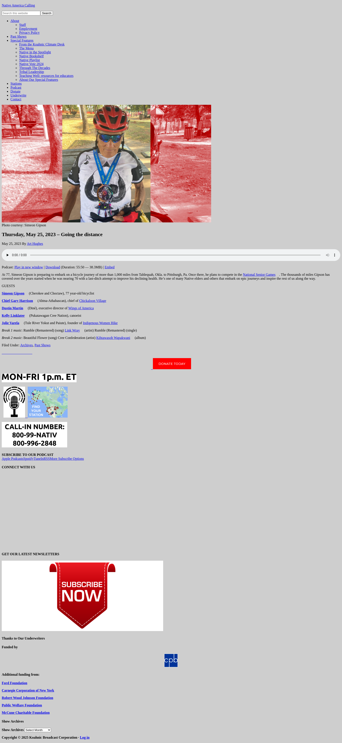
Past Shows (42, 345)
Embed (110, 267)
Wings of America (81, 308)
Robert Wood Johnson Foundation (27, 698)
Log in (84, 737)
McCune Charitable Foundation (26, 712)
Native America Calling (18, 5)
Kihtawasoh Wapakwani (113, 338)
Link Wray (72, 330)
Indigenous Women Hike (100, 323)
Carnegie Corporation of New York (28, 690)
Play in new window (28, 267)
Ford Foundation (14, 683)
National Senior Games (259, 274)
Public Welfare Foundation (22, 705)
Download (53, 267)
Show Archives (13, 730)
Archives (26, 345)
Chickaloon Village (92, 301)
